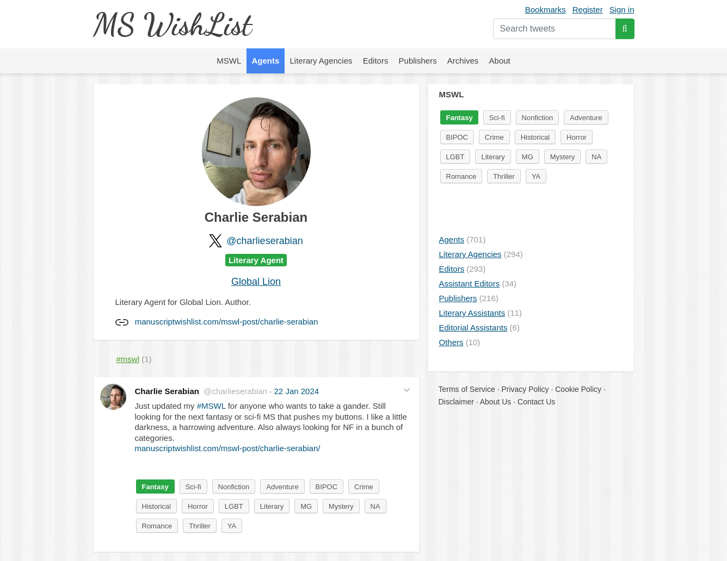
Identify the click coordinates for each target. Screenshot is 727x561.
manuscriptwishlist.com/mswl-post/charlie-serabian (226, 321)
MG (306, 506)
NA (375, 506)
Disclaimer (456, 401)
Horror (198, 506)
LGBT (234, 506)
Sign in (621, 9)
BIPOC (326, 487)
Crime (363, 487)
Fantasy (155, 487)
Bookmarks (545, 9)
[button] (406, 390)
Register (587, 9)
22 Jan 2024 (296, 391)
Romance (157, 526)
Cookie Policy (578, 389)
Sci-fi (193, 487)
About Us (496, 401)
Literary (272, 506)
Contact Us (536, 401)
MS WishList (172, 24)
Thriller (200, 526)
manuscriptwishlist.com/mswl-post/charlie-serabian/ (228, 448)
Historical (156, 506)
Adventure (282, 487)
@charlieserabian (264, 240)
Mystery (341, 506)
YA (231, 526)
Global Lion (256, 281)
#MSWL (211, 405)
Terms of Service (467, 389)
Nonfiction (234, 487)
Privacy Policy (525, 389)
